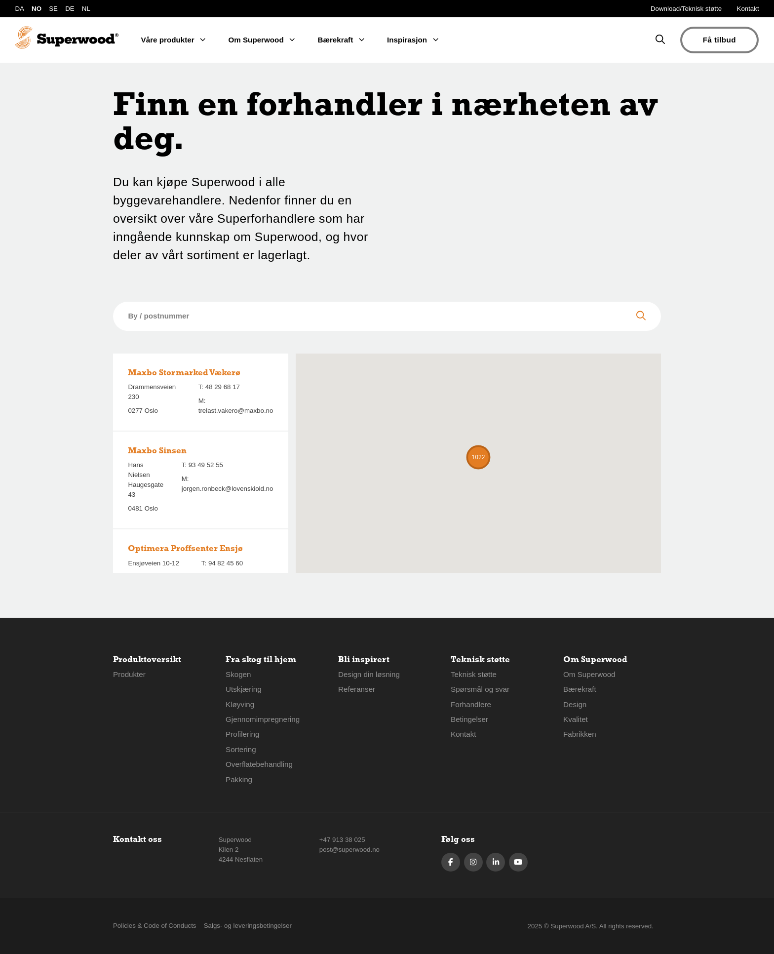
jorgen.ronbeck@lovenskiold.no (227, 488)
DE (69, 8)
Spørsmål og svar (480, 689)
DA (19, 8)
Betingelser (469, 719)
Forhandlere (471, 704)
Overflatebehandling (259, 764)
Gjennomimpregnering (263, 719)
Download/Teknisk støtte (686, 8)
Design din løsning (369, 674)
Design (574, 704)
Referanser (356, 689)
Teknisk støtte (474, 674)
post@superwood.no (349, 849)
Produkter (129, 674)
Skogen (238, 674)
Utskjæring (244, 689)
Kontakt (748, 8)
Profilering (242, 734)
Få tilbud (719, 40)
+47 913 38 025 (342, 839)
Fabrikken (579, 734)
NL (86, 8)
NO (36, 8)
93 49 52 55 (206, 465)
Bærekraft (579, 689)
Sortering (241, 749)
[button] (478, 457)
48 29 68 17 (222, 387)
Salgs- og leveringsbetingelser (248, 925)
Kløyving (240, 704)
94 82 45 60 (225, 563)
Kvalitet (575, 719)
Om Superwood (589, 674)
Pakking (239, 779)
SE (53, 8)
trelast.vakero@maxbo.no (235, 410)
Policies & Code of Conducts (154, 925)
